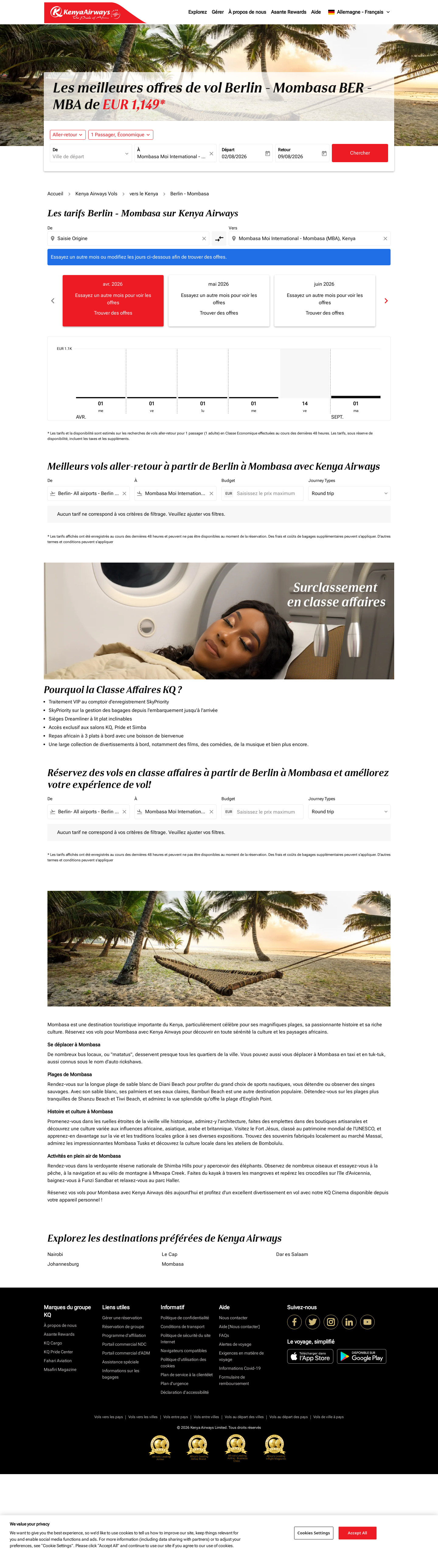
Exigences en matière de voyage (241, 1356)
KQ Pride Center (58, 1351)
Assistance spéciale (120, 1361)
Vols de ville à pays (328, 1417)
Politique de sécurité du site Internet (185, 1338)
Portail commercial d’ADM (126, 1353)
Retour (284, 149)
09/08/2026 (290, 156)
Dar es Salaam (292, 1254)
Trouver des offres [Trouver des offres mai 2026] (219, 313)
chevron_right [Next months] (386, 300)
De (55, 149)
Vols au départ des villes (244, 1417)
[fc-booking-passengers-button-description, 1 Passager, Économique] (117, 134)
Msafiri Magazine (60, 1369)
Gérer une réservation (122, 1317)
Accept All (357, 1533)
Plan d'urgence (174, 1383)
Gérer (218, 12)
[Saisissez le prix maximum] (267, 493)
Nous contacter (233, 1317)
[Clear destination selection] (386, 239)
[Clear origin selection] (205, 239)
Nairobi (55, 1254)
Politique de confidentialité (185, 1317)
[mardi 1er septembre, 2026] (356, 397)
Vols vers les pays (108, 1417)
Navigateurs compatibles (184, 1350)
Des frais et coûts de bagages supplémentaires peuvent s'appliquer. (322, 536)
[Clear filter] (124, 493)
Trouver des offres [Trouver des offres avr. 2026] (113, 313)
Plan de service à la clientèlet (187, 1374)
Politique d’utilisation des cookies (183, 1362)
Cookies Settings (313, 1533)
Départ (228, 149)
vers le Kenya (144, 194)
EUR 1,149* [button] (134, 104)
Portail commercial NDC (124, 1344)
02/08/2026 (234, 156)
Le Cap (169, 1254)
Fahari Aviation (58, 1360)
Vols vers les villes (143, 1417)
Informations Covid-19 (240, 1368)
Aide (316, 12)
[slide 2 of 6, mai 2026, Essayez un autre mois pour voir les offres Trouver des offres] (219, 300)
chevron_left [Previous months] (52, 300)
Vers (233, 227)
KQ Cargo (53, 1343)
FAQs (224, 1335)
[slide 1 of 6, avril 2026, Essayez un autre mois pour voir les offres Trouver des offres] (113, 300)
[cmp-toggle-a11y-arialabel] (219, 238)
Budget (228, 480)
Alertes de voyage (235, 1344)
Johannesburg (63, 1264)
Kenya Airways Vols (96, 194)
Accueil (55, 194)
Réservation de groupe (123, 1326)
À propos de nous (247, 12)
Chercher (360, 153)
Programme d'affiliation (124, 1335)
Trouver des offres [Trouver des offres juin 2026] (325, 313)
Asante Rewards (288, 12)
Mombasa (173, 1264)
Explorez (197, 12)
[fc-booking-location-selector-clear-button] (212, 153)
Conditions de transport (182, 1326)
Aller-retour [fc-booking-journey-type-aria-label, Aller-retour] (65, 135)
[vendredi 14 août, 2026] (304, 373)
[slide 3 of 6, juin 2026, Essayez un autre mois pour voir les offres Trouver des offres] (324, 300)
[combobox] (88, 156)
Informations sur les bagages (120, 1373)
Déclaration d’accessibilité (185, 1392)
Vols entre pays (175, 1417)
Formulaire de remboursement (234, 1380)
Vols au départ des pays (288, 1417)
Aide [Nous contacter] (239, 1326)
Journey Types (321, 480)
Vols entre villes (206, 1417)
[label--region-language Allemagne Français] (359, 12)
